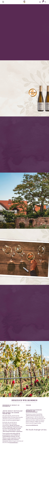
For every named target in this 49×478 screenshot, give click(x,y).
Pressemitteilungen (13, 442)
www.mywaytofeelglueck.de (32, 425)
